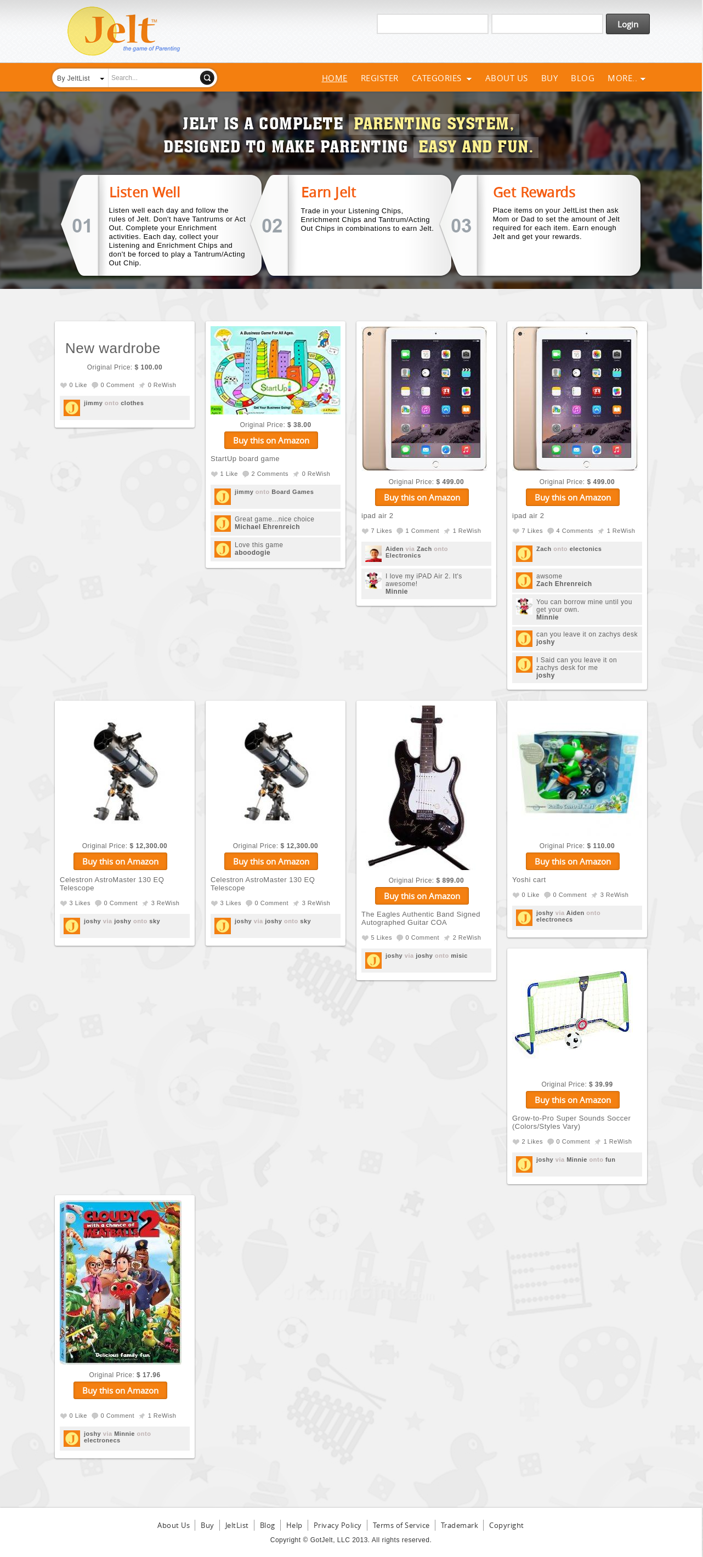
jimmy (93, 403)
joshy (545, 642)
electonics (586, 548)
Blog (582, 77)
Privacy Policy (338, 1525)
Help (294, 1525)
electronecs (554, 919)
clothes (132, 403)
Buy (549, 77)
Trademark (460, 1525)
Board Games (292, 491)
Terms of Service (401, 1525)
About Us (506, 77)
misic (459, 955)
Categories (442, 77)
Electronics (403, 555)
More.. (627, 77)
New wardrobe (113, 348)
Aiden (394, 548)
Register (380, 77)
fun (610, 1159)
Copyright (506, 1525)
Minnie (396, 591)
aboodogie (252, 552)
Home (335, 77)
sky (154, 921)
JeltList (237, 1525)
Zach (424, 548)
